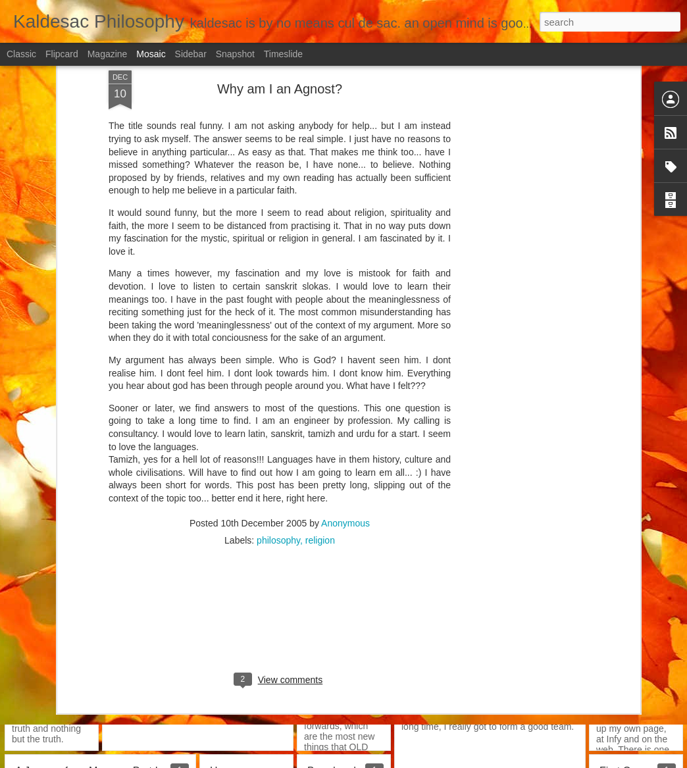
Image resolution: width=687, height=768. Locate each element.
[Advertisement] (280, 398)
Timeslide (283, 54)
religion (320, 313)
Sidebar (191, 54)
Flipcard (61, 54)
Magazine (108, 54)
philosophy (278, 313)
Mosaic (150, 54)
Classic (21, 54)
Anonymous (345, 296)
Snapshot (235, 54)
